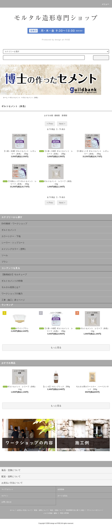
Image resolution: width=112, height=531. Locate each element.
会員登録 (61, 489)
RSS (61, 513)
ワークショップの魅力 (12, 293)
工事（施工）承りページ (13, 300)
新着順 (64, 115)
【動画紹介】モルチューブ (14, 274)
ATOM (66, 513)
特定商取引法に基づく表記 (75, 510)
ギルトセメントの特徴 (12, 281)
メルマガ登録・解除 (50, 513)
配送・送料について (41, 510)
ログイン (5, 496)
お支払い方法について (24, 510)
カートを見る (62, 496)
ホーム (5, 97)
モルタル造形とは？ (11, 287)
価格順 (57, 115)
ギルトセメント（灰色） (30, 97)
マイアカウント (7, 489)
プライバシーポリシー (94, 510)
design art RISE (55, 523)
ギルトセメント (15, 97)
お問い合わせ (6, 502)
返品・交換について (57, 510)
